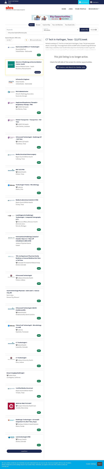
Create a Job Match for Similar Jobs (71, 67)
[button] (93, 30)
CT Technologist (21, 358)
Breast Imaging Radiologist (15, 373)
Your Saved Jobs (70, 25)
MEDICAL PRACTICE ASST (23, 403)
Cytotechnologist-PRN (23, 437)
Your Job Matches (57, 25)
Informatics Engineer (22, 79)
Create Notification (35, 40)
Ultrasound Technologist (24, 275)
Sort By (9, 40)
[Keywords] (24, 30)
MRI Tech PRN (20, 169)
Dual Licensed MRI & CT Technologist (27, 47)
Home (64, 9)
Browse (38, 25)
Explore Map (46, 25)
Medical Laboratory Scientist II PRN (27, 200)
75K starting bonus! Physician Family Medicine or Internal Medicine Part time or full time (28, 258)
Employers (94, 2)
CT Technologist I (21, 342)
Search (31, 25)
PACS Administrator (22, 91)
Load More (24, 451)
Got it (99, 464)
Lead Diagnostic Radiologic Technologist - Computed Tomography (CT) (28, 217)
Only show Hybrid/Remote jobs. (17, 33)
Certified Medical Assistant (24, 388)
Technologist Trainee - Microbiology (27, 185)
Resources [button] (93, 9)
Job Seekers (83, 2)
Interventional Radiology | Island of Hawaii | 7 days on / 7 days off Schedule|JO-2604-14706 (27, 239)
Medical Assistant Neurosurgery (26, 154)
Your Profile (80, 9)
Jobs (71, 9)
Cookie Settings (91, 464)
